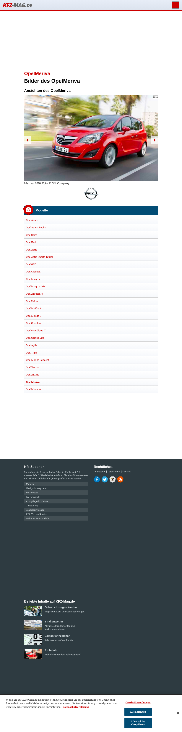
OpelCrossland (34, 323)
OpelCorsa (31, 235)
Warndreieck (33, 496)
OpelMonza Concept (37, 360)
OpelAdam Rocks (36, 227)
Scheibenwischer (35, 509)
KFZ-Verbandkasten (36, 514)
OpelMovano (33, 389)
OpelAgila (31, 345)
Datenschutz (114, 471)
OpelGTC (31, 264)
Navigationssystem (36, 488)
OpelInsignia (33, 279)
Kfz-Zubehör (47, 475)
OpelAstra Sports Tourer (39, 257)
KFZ (17, 5)
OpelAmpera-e (34, 293)
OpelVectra (32, 367)
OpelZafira (32, 301)
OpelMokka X (34, 308)
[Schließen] (178, 713)
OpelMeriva (33, 382)
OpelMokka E (33, 315)
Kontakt (126, 471)
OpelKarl (31, 242)
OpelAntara (32, 374)
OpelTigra (31, 352)
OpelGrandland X (36, 330)
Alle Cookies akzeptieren (138, 723)
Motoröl (30, 483)
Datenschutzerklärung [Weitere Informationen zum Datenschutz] (76, 707)
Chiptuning (32, 505)
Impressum (99, 471)
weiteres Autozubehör (37, 518)
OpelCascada (33, 271)
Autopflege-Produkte (37, 501)
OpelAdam (32, 220)
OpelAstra (31, 249)
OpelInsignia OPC (36, 286)
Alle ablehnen (138, 711)
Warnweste (32, 492)
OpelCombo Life (35, 337)
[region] (91, 713)
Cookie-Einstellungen (138, 702)
